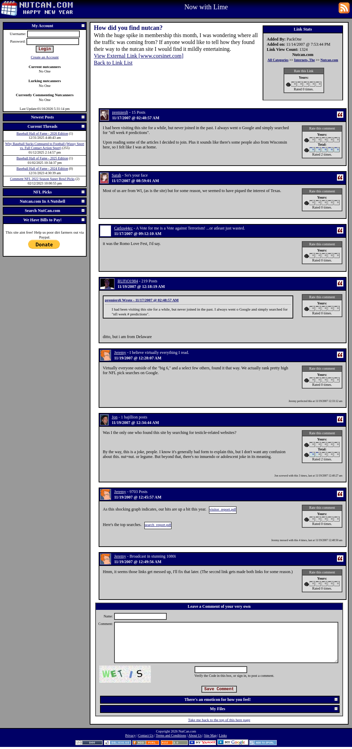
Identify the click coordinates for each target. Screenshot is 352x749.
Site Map (210, 735)
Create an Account (44, 57)
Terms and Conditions (171, 735)
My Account (58, 25)
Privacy (130, 735)
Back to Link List (113, 63)
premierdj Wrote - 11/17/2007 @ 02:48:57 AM (142, 300)
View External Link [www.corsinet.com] (139, 56)
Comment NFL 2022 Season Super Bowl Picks (42, 179)
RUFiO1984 (128, 281)
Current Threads (56, 126)
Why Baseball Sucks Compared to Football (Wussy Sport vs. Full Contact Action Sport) (44, 146)
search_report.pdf (158, 525)
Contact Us (146, 735)
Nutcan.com (329, 60)
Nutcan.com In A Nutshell (52, 201)
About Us (195, 735)
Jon (115, 417)
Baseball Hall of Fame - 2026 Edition (42, 133)
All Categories (277, 60)
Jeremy (120, 352)
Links (223, 735)
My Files (274, 708)
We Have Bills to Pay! (54, 219)
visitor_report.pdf (222, 509)
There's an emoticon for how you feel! (261, 699)
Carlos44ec (123, 228)
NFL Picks (59, 192)
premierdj (120, 112)
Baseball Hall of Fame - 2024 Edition (42, 168)
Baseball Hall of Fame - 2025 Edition (42, 158)
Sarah (116, 175)
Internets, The (304, 60)
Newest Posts (58, 117)
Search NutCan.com (55, 210)
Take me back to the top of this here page (219, 720)
